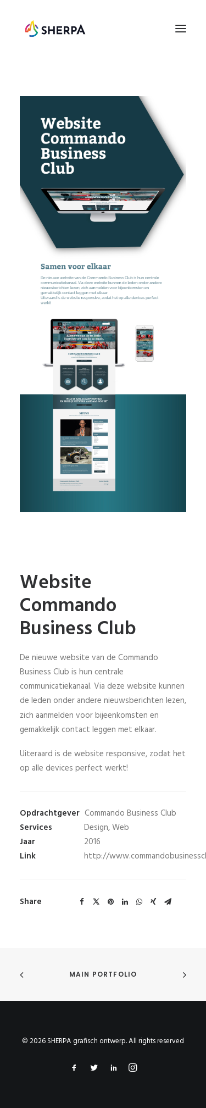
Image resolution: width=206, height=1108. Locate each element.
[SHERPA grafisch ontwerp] (55, 28)
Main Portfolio (103, 974)
